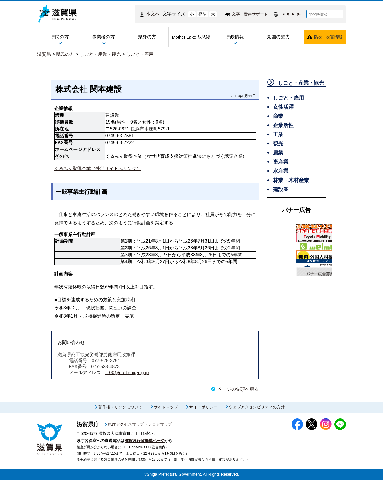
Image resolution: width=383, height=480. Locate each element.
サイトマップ (166, 407)
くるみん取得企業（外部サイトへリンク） (97, 168)
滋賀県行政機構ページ (145, 440)
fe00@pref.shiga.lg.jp (127, 372)
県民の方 (65, 54)
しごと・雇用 (139, 54)
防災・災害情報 (328, 37)
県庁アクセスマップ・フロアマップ (140, 424)
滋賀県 (44, 54)
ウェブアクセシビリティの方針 (257, 407)
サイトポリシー (203, 407)
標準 (202, 14)
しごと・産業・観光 (100, 54)
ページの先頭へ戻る (238, 389)
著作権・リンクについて (120, 407)
